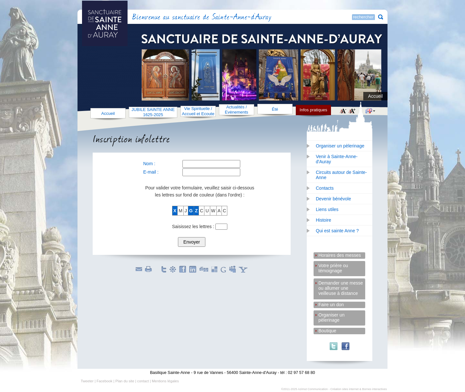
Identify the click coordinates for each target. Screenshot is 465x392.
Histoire (323, 220)
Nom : (149, 163)
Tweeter (87, 381)
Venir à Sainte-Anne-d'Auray (336, 159)
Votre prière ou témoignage (333, 266)
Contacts (325, 188)
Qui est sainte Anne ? (337, 230)
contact (143, 381)
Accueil (375, 96)
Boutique (327, 330)
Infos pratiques (313, 109)
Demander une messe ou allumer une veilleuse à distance (340, 283)
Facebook (104, 381)
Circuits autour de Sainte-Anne (341, 175)
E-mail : (151, 172)
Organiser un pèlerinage (340, 145)
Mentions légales (165, 381)
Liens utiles (327, 209)
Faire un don (331, 304)
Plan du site (124, 381)
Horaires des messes (339, 255)
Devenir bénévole (333, 198)
